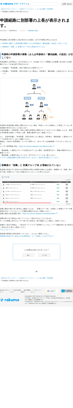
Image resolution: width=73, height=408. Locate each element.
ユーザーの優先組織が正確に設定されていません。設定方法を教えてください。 (30, 157)
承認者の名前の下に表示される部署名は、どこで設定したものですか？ (27, 236)
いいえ (44, 255)
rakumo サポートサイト (9, 9)
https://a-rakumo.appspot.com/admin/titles (38, 213)
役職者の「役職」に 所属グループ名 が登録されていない (24, 47)
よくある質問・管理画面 (45, 9)
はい (28, 255)
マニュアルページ (6, 229)
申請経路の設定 (33, 30)
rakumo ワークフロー (27, 9)
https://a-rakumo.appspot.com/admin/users (36, 146)
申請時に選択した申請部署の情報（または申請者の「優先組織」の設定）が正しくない (35, 43)
